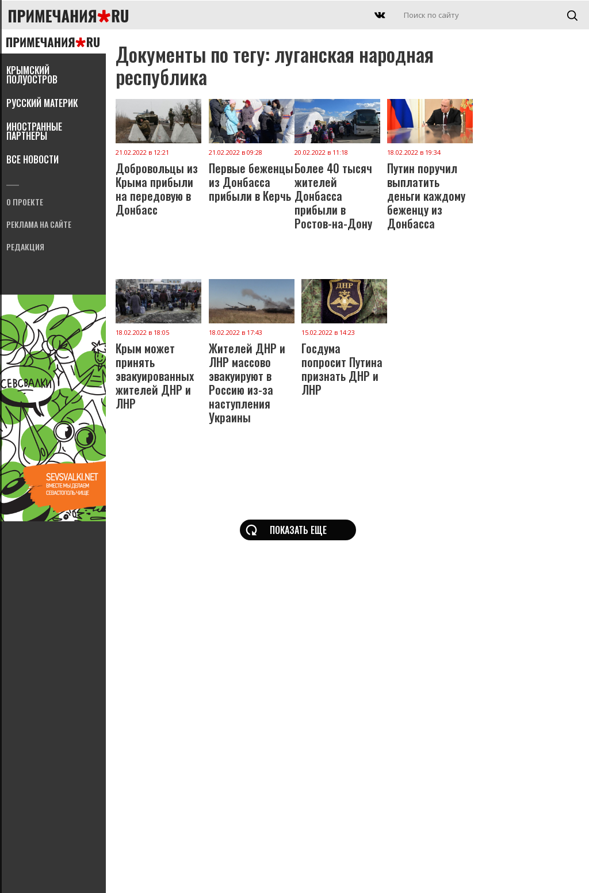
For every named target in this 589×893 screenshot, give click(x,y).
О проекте (24, 203)
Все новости (32, 160)
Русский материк (42, 104)
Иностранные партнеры (34, 132)
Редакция (25, 248)
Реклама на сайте (38, 225)
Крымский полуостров (32, 76)
